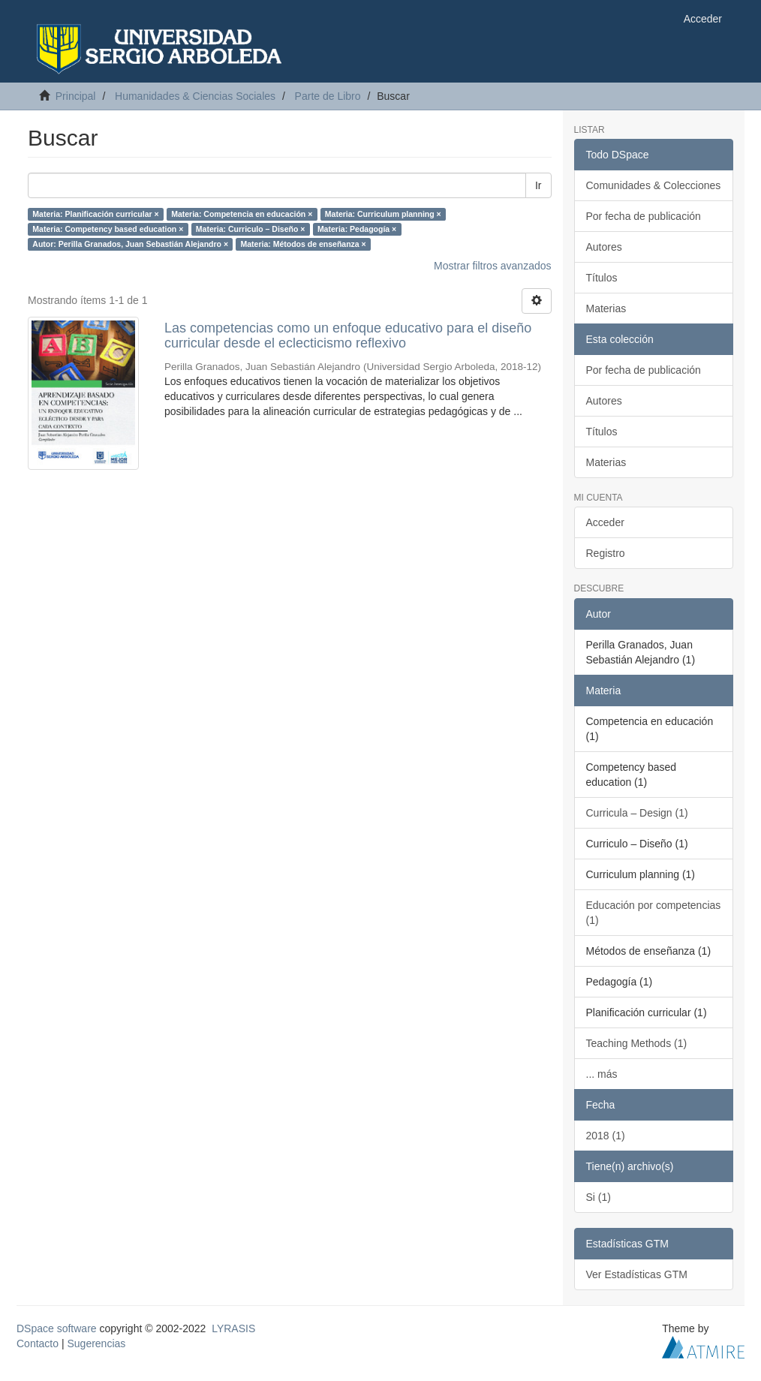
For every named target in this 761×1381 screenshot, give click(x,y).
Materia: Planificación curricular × (95, 213)
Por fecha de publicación (643, 216)
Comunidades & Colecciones (653, 185)
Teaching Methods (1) (636, 1043)
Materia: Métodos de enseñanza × (303, 243)
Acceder (605, 522)
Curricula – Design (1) (637, 813)
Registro (605, 553)
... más (602, 1074)
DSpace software (57, 1328)
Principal (76, 96)
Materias (606, 308)
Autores (604, 247)
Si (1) (598, 1197)
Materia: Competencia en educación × (241, 213)
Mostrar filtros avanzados (492, 266)
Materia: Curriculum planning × (383, 213)
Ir (538, 185)
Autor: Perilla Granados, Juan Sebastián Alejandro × (130, 243)
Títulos (602, 278)
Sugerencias (96, 1343)
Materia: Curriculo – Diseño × (250, 228)
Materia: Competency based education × (107, 228)
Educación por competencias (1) (653, 912)
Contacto (38, 1343)
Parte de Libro (328, 96)
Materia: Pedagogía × (356, 228)
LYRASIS (233, 1328)
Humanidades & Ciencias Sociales (195, 96)
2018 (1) (605, 1136)
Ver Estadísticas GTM (636, 1274)
